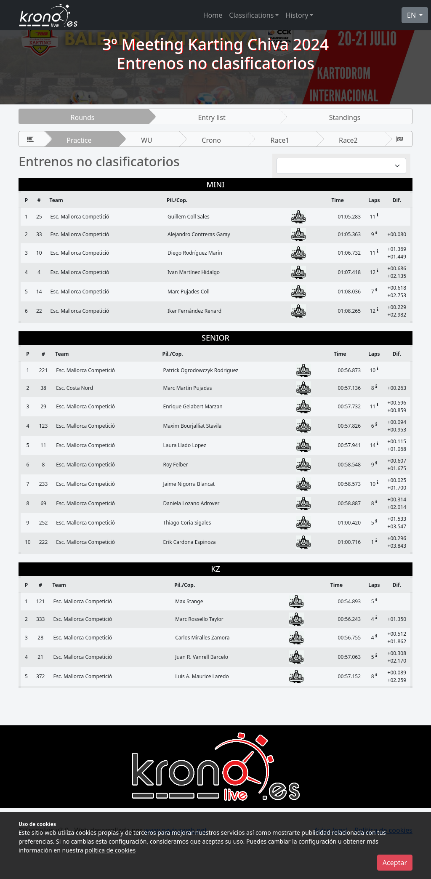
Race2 (348, 140)
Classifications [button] (251, 15)
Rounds (83, 117)
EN (412, 15)
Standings (345, 117)
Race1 (280, 140)
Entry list (211, 117)
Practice (79, 140)
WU (146, 140)
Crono (211, 140)
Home (213, 15)
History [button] (296, 15)
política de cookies (110, 850)
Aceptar (395, 862)
